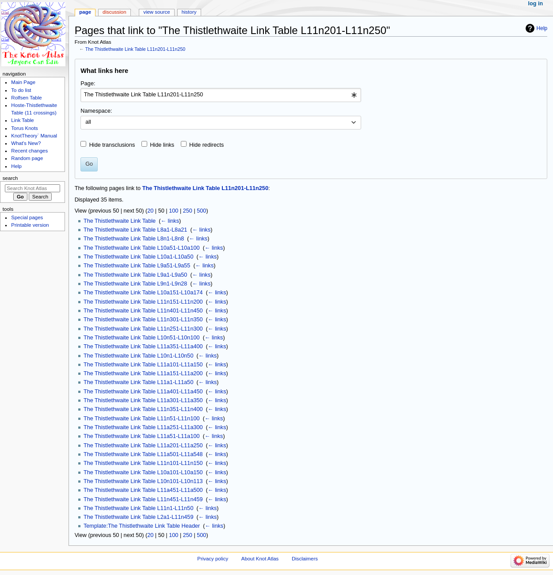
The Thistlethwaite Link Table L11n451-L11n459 (143, 499)
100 (173, 211)
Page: (87, 83)
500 (201, 211)
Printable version (30, 225)
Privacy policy (212, 558)
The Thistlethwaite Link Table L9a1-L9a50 (135, 275)
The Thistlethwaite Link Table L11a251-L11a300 (143, 427)
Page (85, 12)
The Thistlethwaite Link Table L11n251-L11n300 (143, 329)
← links (169, 221)
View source (156, 12)
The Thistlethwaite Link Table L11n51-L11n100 (142, 418)
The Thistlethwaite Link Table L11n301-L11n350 (143, 319)
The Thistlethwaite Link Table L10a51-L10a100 (142, 248)
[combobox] (220, 95)
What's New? (26, 143)
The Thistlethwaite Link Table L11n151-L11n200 (143, 302)
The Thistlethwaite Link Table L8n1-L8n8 (134, 239)
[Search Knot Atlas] (32, 188)
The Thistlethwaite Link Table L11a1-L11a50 (139, 382)
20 (150, 211)
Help (542, 28)
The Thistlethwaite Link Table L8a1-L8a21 (135, 230)
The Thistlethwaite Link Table (120, 221)
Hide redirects (206, 145)
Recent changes (29, 150)
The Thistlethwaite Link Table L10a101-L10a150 (143, 472)
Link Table (22, 120)
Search (10, 178)
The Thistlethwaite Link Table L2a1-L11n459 (139, 517)
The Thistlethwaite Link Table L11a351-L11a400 (143, 346)
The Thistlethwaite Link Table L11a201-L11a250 (143, 445)
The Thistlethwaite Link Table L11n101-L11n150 (143, 463)
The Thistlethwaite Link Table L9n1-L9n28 (135, 284)
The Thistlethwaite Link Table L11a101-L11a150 (143, 365)
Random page (27, 158)
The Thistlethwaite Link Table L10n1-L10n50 (139, 356)
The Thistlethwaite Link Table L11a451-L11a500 (143, 490)
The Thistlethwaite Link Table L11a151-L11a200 (143, 373)
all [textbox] (88, 122)
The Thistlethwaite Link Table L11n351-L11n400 (143, 409)
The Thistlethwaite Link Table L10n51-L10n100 (142, 338)
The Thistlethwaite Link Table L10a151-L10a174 (143, 292)
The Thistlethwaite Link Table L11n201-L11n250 (135, 49)
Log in (535, 3)
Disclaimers (305, 558)
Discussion (114, 12)
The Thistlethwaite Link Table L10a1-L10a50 (139, 257)
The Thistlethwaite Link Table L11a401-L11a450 (143, 391)
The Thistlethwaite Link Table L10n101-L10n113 (143, 481)
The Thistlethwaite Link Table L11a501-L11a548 (143, 454)
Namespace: (96, 111)
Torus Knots (24, 128)
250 (187, 211)
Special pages (27, 217)
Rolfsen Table (26, 97)
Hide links (162, 145)
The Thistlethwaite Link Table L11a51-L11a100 (142, 436)
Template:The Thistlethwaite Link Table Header (142, 526)
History (189, 12)
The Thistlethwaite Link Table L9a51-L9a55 (137, 266)
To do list (21, 90)
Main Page (23, 82)
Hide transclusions (112, 145)
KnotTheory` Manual (34, 135)
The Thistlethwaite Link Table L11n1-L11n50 (139, 508)
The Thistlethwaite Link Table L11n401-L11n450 (143, 311)
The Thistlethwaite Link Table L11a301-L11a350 (143, 400)
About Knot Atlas (259, 558)
